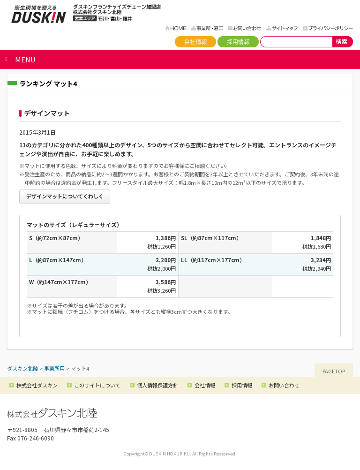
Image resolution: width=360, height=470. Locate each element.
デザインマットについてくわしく (65, 196)
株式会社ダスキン (37, 385)
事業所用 (54, 368)
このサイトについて (97, 385)
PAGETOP (333, 371)
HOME (176, 28)
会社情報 (195, 41)
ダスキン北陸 (38, 14)
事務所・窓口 (207, 28)
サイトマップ (282, 28)
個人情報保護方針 (157, 385)
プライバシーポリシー (328, 28)
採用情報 (238, 41)
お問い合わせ (245, 28)
